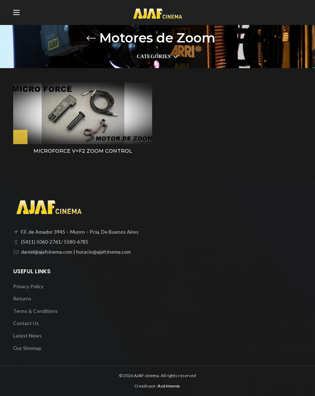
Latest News (27, 335)
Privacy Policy (28, 286)
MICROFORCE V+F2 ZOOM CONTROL (82, 151)
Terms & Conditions (35, 311)
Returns (22, 298)
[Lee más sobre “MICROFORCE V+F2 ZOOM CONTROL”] (20, 137)
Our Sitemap (27, 348)
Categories (154, 56)
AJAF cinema (146, 375)
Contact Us (26, 323)
